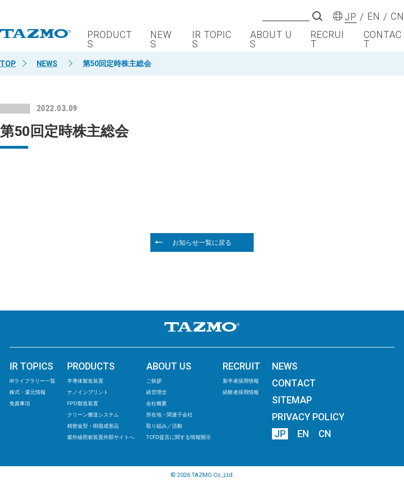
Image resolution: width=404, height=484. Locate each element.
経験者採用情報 (241, 392)
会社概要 (156, 404)
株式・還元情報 (27, 392)
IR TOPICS (212, 40)
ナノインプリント (88, 392)
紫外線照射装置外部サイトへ (100, 437)
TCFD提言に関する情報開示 (178, 437)
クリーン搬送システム (93, 415)
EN (303, 433)
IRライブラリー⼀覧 (32, 381)
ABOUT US (271, 40)
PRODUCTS (109, 40)
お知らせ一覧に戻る (202, 242)
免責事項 (19, 404)
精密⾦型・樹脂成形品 (93, 426)
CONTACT (383, 40)
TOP (8, 63)
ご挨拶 (154, 381)
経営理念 (156, 392)
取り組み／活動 (164, 426)
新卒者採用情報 (241, 381)
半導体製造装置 (85, 381)
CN (325, 433)
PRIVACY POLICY (308, 417)
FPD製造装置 (82, 404)
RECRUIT (327, 40)
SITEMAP (292, 400)
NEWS (161, 40)
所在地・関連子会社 (169, 415)
